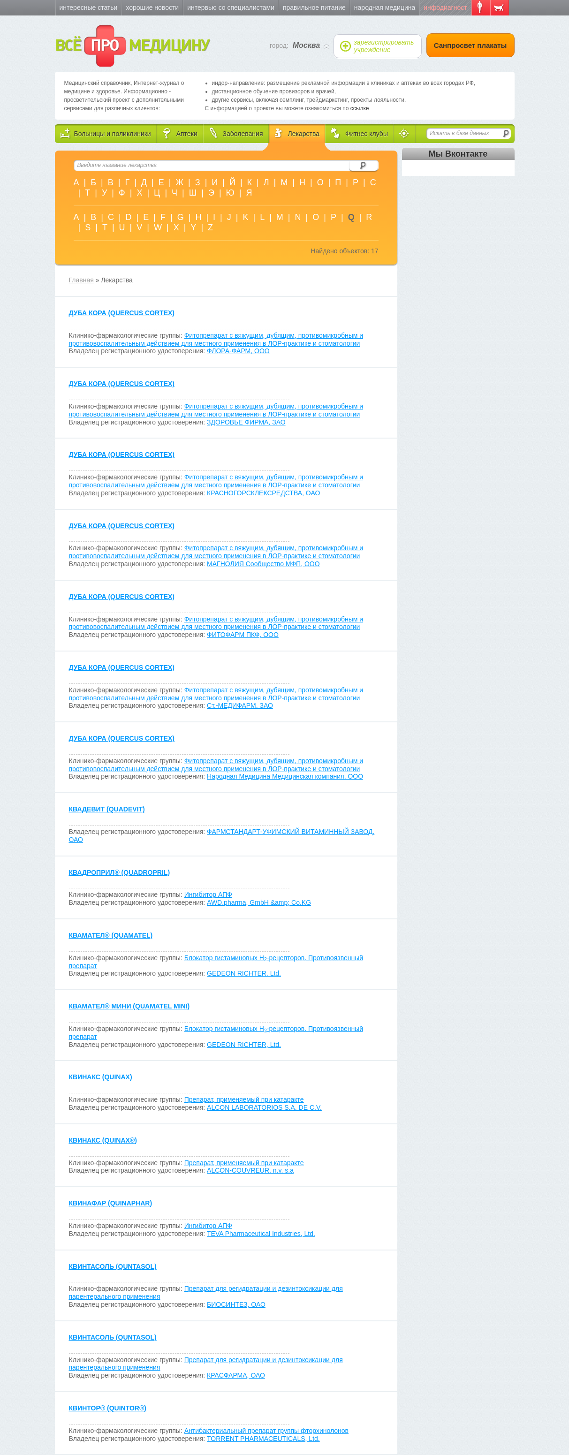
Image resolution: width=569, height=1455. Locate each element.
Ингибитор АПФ (208, 894)
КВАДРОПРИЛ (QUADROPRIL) (119, 872)
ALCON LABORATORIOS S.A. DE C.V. (264, 1107)
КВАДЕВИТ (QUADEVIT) (107, 809)
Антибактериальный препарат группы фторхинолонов (266, 1430)
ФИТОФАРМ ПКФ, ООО (243, 634)
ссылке (359, 108)
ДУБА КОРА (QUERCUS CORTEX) (121, 313)
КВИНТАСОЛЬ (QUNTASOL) (113, 1266)
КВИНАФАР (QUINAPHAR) (110, 1203)
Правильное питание (314, 7)
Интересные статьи (89, 7)
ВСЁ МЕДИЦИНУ (132, 46)
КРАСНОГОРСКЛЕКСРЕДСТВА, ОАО (263, 493)
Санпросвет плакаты (470, 45)
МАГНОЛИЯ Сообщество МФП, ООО (263, 564)
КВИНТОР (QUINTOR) (107, 1408)
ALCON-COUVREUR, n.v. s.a (250, 1170)
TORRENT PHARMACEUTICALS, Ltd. (263, 1438)
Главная (81, 280)
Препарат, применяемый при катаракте (244, 1099)
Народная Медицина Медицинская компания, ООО (285, 776)
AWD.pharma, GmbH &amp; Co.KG (259, 902)
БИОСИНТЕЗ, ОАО (236, 1304)
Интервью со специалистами (230, 7)
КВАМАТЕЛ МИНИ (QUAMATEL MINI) (129, 1006)
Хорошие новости (152, 7)
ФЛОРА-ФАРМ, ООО (238, 351)
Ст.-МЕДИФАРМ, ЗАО (240, 705)
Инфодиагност (445, 7)
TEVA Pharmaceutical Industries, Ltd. (261, 1233)
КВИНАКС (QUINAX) (100, 1077)
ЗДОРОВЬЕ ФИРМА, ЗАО (246, 422)
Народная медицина (384, 7)
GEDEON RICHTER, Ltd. (244, 973)
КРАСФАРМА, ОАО (236, 1375)
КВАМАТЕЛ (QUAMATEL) (111, 935)
